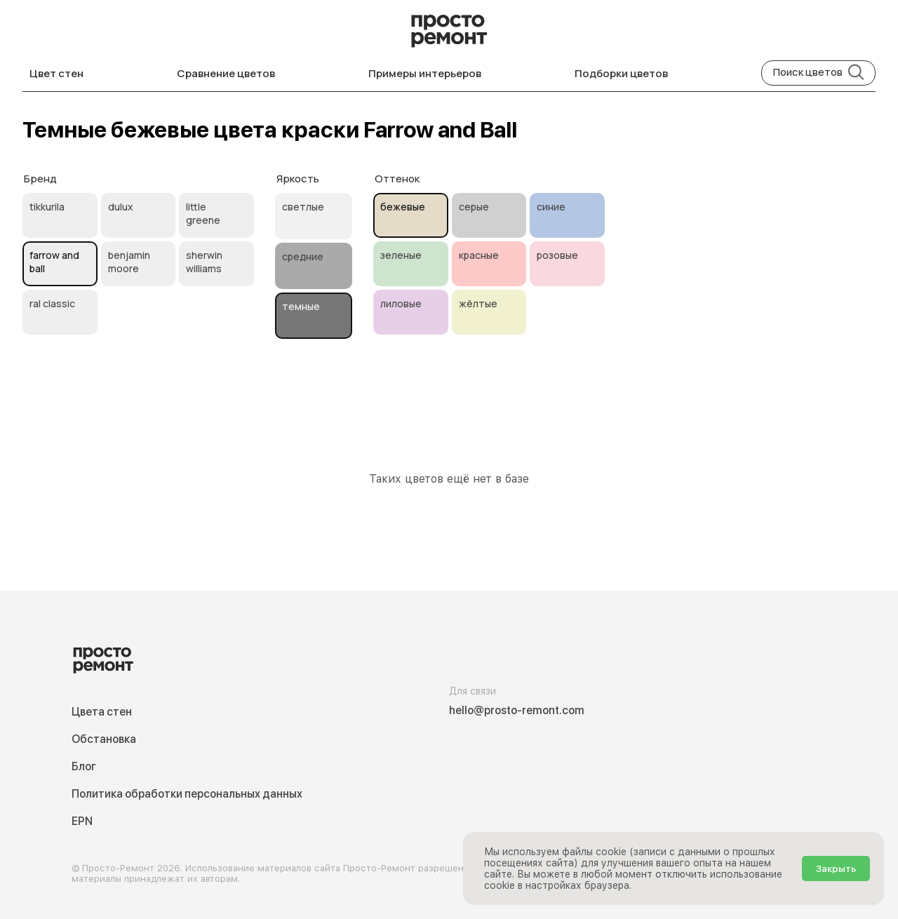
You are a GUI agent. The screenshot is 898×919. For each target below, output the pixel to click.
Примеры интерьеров (424, 73)
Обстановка (104, 739)
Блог (84, 766)
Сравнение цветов (226, 73)
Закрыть (836, 868)
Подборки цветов (621, 73)
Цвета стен (102, 711)
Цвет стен (56, 73)
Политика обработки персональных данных (187, 793)
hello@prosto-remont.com (516, 710)
